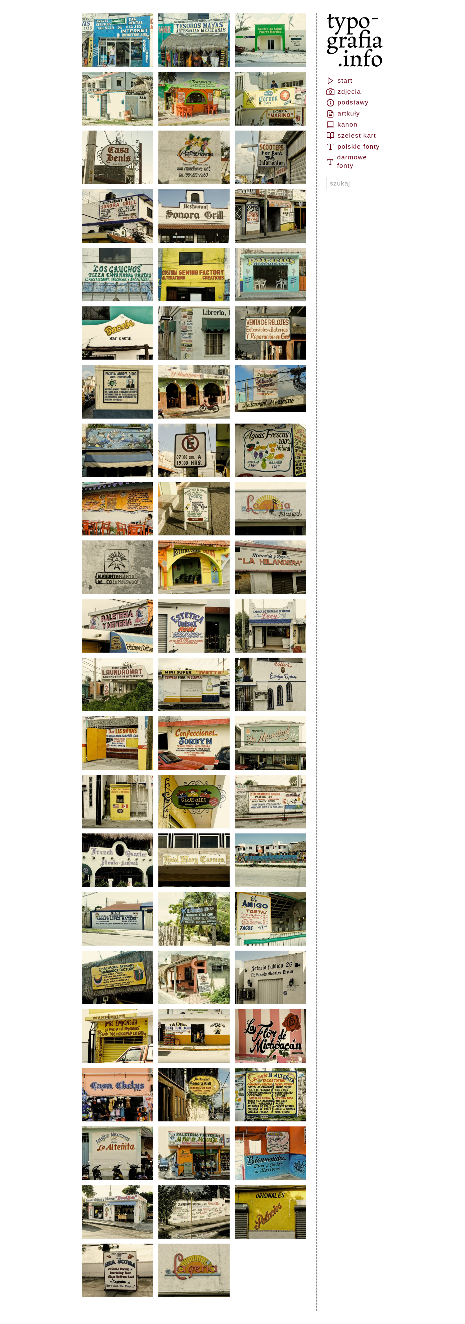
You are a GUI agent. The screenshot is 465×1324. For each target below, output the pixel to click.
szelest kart (351, 136)
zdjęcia (343, 92)
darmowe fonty (346, 161)
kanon (342, 125)
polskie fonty (353, 147)
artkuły (343, 114)
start (339, 81)
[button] (117, 40)
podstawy (347, 103)
